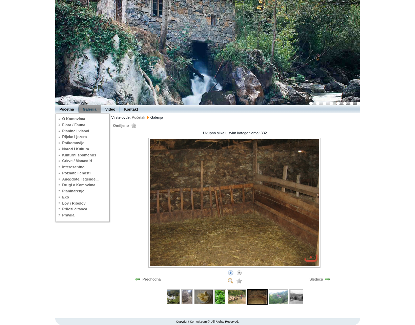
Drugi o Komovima (79, 185)
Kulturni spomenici (79, 155)
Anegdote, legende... (80, 179)
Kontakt (131, 109)
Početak (138, 117)
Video (110, 109)
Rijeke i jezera (74, 137)
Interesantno (73, 167)
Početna (67, 109)
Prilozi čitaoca (74, 209)
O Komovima (73, 119)
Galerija (89, 109)
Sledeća (316, 279)
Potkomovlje (73, 143)
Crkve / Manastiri (77, 161)
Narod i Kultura (75, 149)
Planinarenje (73, 191)
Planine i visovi (75, 131)
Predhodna (152, 279)
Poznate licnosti (76, 173)
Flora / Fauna (73, 125)
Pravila (68, 215)
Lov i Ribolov (74, 203)
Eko (65, 197)
